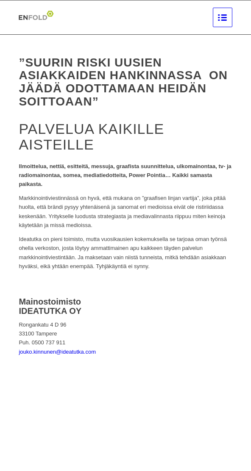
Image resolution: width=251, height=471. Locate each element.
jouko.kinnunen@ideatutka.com (57, 352)
